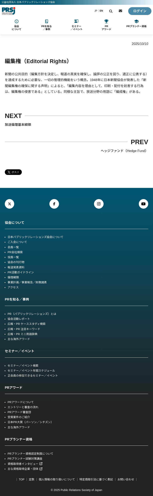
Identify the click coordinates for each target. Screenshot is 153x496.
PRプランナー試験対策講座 (25, 458)
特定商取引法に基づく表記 (96, 479)
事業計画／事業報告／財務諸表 (27, 282)
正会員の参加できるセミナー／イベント (33, 375)
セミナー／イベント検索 (23, 365)
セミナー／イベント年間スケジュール (31, 370)
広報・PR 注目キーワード (24, 329)
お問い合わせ (125, 479)
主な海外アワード (19, 339)
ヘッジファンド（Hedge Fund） (124, 151)
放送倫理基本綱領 (18, 124)
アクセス (13, 287)
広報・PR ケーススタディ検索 (27, 323)
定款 (31, 479)
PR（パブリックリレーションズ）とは (32, 313)
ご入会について (17, 242)
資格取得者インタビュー (25, 463)
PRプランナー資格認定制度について (30, 453)
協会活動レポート (19, 318)
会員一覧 (13, 247)
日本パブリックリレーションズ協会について (35, 237)
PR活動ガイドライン (21, 272)
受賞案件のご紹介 (19, 417)
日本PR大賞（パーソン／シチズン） (30, 422)
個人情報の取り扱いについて (57, 479)
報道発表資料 (16, 267)
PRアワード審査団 (19, 412)
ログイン (139, 11)
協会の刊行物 (16, 262)
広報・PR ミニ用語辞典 (22, 334)
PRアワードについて (21, 402)
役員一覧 (13, 257)
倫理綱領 (13, 277)
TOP (21, 479)
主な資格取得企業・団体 (25, 468)
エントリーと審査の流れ (23, 407)
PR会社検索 (15, 252)
